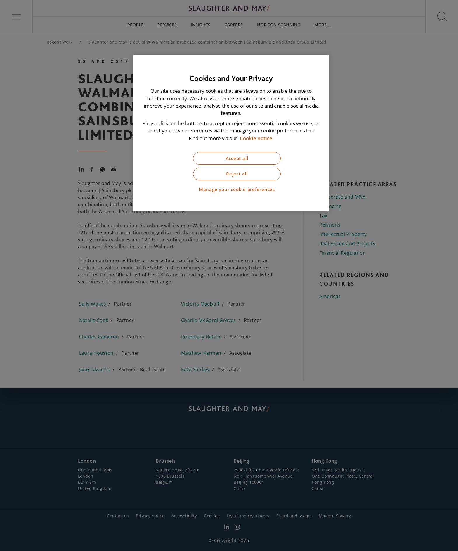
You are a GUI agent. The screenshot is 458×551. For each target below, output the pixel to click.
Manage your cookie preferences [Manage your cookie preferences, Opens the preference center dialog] (237, 189)
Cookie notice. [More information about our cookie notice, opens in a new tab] (257, 138)
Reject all (237, 174)
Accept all (237, 158)
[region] (231, 133)
